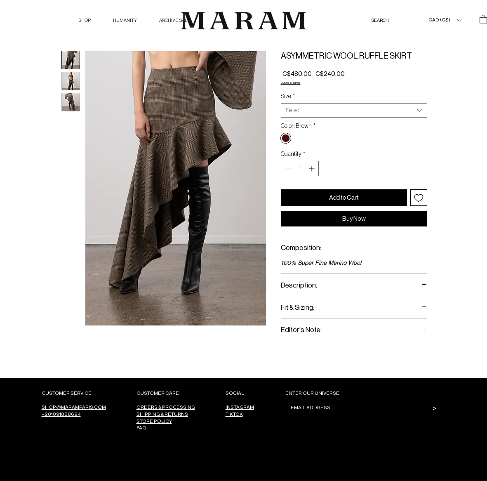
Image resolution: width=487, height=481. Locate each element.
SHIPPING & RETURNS (162, 414)
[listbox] (444, 20)
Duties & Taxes (291, 82)
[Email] (346, 407)
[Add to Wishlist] (418, 197)
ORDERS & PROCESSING (165, 407)
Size (288, 96)
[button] (84, 20)
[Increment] (312, 168)
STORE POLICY (154, 421)
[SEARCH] (388, 20)
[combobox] (354, 110)
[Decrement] (287, 168)
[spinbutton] (299, 168)
